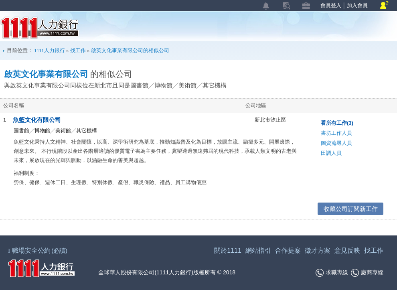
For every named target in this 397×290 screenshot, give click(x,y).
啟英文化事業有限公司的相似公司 (130, 50)
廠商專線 (367, 273)
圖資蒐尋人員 (336, 143)
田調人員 (331, 153)
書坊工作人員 (336, 133)
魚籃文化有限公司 (37, 119)
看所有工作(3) (337, 123)
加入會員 (357, 5)
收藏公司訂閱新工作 (351, 208)
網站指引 (258, 250)
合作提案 (288, 250)
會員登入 (330, 5)
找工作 (78, 50)
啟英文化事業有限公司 (46, 74)
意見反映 (347, 250)
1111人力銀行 (40, 27)
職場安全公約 (38, 250)
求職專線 (332, 273)
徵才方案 (317, 250)
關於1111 (227, 250)
